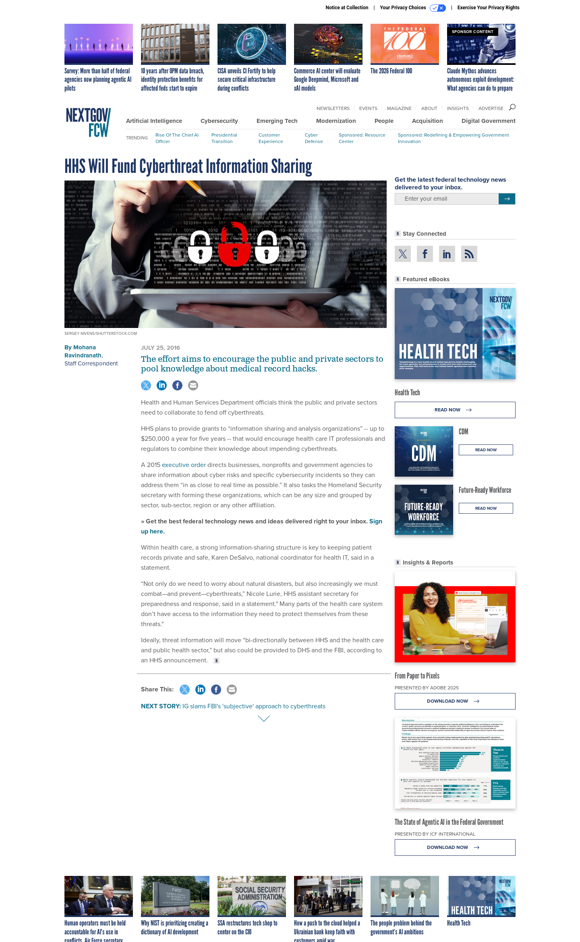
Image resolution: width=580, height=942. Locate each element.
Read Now (455, 410)
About (429, 108)
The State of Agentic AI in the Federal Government (449, 822)
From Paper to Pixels (417, 676)
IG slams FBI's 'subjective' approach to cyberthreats (253, 706)
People (384, 120)
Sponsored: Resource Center (362, 138)
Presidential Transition (224, 138)
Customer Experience (271, 138)
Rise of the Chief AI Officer (177, 138)
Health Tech (407, 392)
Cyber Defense (314, 138)
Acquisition (427, 120)
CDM (463, 431)
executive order (184, 464)
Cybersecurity (219, 120)
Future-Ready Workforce (485, 490)
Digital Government (489, 120)
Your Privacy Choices (413, 8)
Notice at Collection (346, 7)
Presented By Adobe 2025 (427, 687)
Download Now (455, 701)
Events (368, 108)
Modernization (336, 120)
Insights (458, 108)
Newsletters (333, 108)
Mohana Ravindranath (83, 351)
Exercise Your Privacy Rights (489, 7)
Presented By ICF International (435, 834)
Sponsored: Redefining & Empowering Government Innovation (453, 138)
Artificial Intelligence (154, 120)
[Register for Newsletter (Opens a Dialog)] (507, 199)
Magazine (399, 108)
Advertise (490, 108)
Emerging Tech (277, 120)
